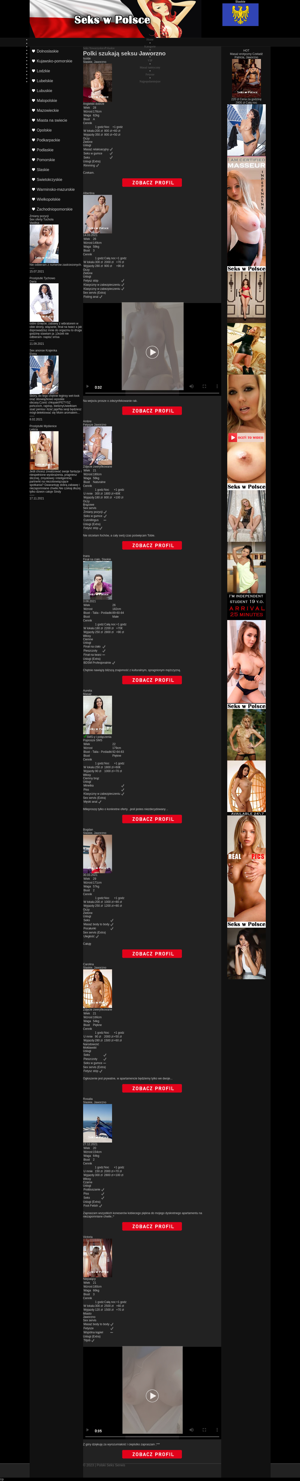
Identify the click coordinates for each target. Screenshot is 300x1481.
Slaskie (110, 48)
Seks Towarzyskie (93, 48)
